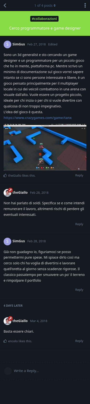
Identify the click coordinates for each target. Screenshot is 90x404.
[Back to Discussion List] (5, 5)
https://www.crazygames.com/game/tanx (38, 117)
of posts (44, 5)
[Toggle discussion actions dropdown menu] (85, 5)
